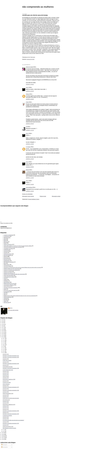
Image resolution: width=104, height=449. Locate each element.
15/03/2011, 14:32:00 (30, 184)
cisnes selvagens (6, 384)
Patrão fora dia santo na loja (9, 283)
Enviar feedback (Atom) (33, 199)
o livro (5, 278)
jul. (3, 346)
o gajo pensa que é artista (9, 276)
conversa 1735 (6, 402)
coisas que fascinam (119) (8, 393)
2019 (3, 324)
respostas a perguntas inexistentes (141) (11, 355)
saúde (5, 289)
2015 (3, 330)
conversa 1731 (6, 412)
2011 (3, 336)
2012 (3, 335)
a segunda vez (7, 236)
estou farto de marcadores (9, 261)
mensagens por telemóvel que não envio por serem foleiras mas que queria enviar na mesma (22, 267)
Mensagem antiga (56, 196)
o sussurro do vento (7, 382)
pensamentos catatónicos (9, 284)
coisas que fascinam (8, 244)
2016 (3, 329)
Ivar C (27, 87)
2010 (3, 432)
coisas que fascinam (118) (8, 426)
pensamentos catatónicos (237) (9, 404)
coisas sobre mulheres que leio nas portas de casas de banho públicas (18, 245)
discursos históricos (8, 255)
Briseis (27, 169)
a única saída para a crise (8, 369)
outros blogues (7, 282)
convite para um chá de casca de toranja (35, 15)
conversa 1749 (6, 358)
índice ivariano (7, 264)
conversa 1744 (6, 374)
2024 (3, 319)
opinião (5, 279)
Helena (27, 94)
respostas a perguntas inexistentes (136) (11, 390)
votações (5, 298)
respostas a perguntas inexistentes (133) (11, 423)
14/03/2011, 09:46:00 (30, 99)
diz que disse (6, 257)
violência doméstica (8, 297)
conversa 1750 (6, 354)
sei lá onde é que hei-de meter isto (11, 290)
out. (4, 341)
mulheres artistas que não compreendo (11, 268)
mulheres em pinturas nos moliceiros (11, 270)
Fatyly (27, 102)
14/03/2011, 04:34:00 (30, 91)
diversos (5, 256)
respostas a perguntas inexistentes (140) (11, 357)
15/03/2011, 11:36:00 (30, 177)
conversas (6, 251)
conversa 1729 (6, 418)
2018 (3, 325)
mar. (4, 352)
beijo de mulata (29, 67)
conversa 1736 (6, 401)
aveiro (5, 239)
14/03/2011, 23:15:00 (30, 158)
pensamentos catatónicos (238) (9, 379)
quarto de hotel (6, 376)
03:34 (34, 57)
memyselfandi (29, 187)
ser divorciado (6, 291)
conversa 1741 (6, 385)
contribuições (6, 249)
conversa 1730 (6, 417)
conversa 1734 (6, 406)
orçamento (6, 280)
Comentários (4, 447)
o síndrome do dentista (7, 415)
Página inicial (43, 196)
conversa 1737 (6, 396)
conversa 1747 (6, 365)
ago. (4, 344)
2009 (3, 434)
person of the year (7, 286)
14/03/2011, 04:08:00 (30, 84)
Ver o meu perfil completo (13, 310)
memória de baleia (7, 266)
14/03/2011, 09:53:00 (30, 123)
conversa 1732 (6, 409)
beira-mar (6, 241)
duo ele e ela (6, 259)
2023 (3, 321)
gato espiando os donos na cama (9, 428)
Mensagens (4, 444)
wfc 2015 (5, 299)
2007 (3, 437)
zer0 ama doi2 (6, 302)
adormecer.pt (6, 237)
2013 (3, 333)
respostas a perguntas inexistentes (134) (11, 413)
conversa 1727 (6, 424)
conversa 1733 (6, 407)
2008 (3, 435)
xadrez (5, 301)
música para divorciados (8, 275)
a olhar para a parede (7, 360)
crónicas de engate (30, 59)
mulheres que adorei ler (8, 272)
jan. (4, 431)
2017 (3, 327)
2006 (3, 439)
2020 (3, 322)
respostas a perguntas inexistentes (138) (11, 368)
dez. (4, 338)
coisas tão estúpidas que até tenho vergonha (13, 247)
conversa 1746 (6, 371)
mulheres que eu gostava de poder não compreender (14, 274)
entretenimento (7, 260)
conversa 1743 (6, 377)
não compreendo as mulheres (38, 7)
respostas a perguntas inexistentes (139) (11, 363)
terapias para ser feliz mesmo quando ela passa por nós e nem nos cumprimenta (20, 295)
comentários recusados (8, 248)
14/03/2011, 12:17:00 (30, 130)
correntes (5, 252)
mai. (4, 349)
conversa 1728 (6, 421)
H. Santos (28, 146)
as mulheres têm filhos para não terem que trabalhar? (13, 420)
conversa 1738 (6, 395)
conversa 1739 (6, 391)
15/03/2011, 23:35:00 (30, 191)
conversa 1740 (6, 388)
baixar (5, 240)
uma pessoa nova (6, 399)
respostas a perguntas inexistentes (11, 287)
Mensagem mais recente (28, 196)
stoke (5, 294)
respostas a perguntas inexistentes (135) (11, 410)
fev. (4, 429)
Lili (26, 126)
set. (4, 343)
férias (5, 263)
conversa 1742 (6, 380)
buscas (5, 243)
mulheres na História (8, 271)
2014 (3, 332)
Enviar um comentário (27, 194)
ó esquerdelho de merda (7, 366)
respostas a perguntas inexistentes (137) (11, 387)
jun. (4, 347)
